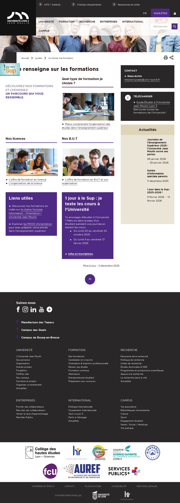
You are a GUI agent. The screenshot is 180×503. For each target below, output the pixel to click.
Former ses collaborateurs (30, 407)
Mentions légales (147, 486)
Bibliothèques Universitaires (135, 410)
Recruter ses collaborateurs (30, 410)
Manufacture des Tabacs (37, 322)
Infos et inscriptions (80, 253)
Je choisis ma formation (60, 58)
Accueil (25, 58)
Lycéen (38, 58)
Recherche (87, 21)
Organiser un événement (29, 385)
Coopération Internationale (82, 410)
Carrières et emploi (26, 381)
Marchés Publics (24, 417)
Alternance (74, 374)
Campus (43, 30)
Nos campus (22, 378)
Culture (124, 414)
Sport (124, 417)
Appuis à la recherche (132, 374)
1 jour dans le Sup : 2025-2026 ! (158, 191)
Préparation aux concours (81, 381)
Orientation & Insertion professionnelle (88, 363)
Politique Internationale (80, 407)
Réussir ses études (78, 367)
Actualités (21, 388)
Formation (67, 21)
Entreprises (108, 21)
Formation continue (78, 370)
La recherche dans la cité (134, 378)
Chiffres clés (22, 374)
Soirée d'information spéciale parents (157, 173)
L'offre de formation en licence (27, 179)
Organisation (23, 363)
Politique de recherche (132, 360)
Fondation (21, 370)
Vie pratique (127, 428)
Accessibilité (118, 486)
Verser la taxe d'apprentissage (32, 414)
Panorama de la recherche (134, 356)
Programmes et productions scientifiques (142, 370)
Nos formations (76, 356)
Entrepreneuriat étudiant (81, 378)
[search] (163, 26)
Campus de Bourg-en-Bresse (40, 337)
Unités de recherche (131, 363)
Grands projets (24, 367)
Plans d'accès (93, 486)
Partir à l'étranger (77, 417)
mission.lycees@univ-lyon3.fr (142, 79)
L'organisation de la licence (25, 183)
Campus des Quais (33, 329)
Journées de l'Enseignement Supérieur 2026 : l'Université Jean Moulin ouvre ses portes (157, 147)
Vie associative (128, 407)
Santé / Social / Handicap (134, 424)
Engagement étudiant (132, 421)
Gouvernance (23, 360)
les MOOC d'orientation (37, 224)
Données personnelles (68, 495)
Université (46, 21)
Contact (70, 486)
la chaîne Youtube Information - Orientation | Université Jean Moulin (26, 213)
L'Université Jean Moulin (28, 356)
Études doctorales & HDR (134, 367)
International (132, 21)
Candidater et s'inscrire (80, 360)
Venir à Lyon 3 (75, 414)
